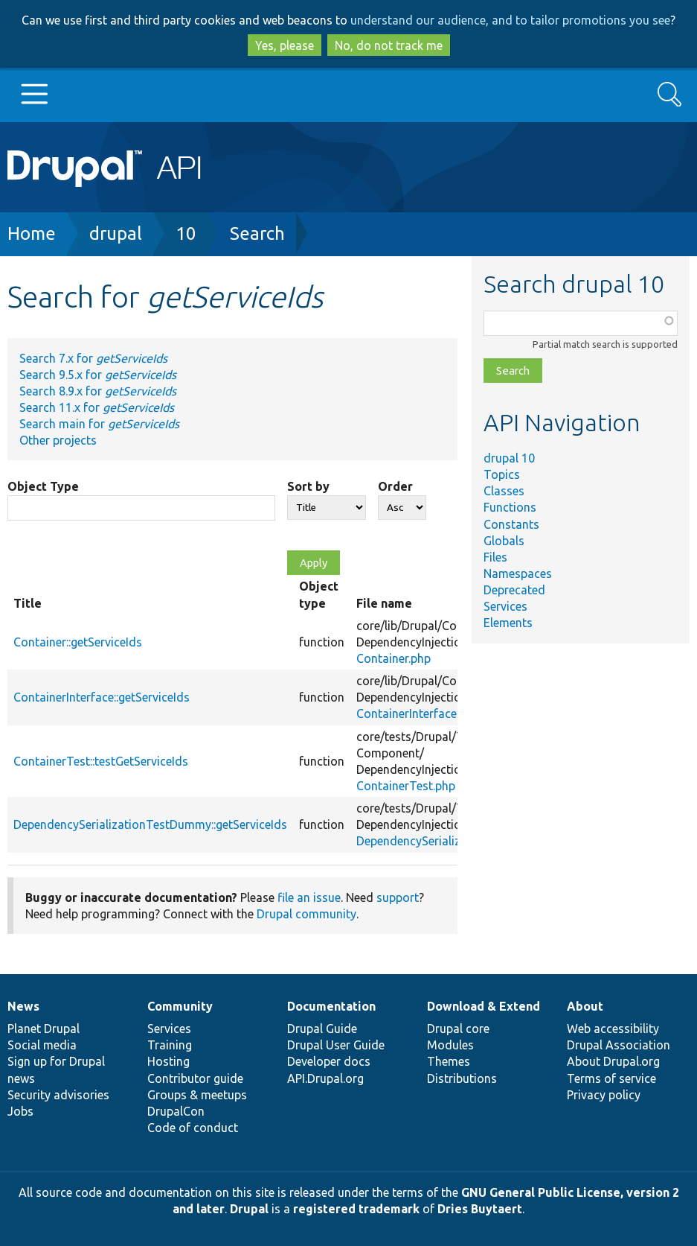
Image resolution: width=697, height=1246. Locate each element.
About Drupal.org (613, 1061)
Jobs (20, 1111)
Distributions (462, 1078)
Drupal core (458, 1028)
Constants (511, 524)
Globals (504, 540)
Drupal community (306, 914)
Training (169, 1045)
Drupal (249, 1208)
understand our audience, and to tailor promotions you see (510, 20)
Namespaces (518, 573)
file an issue (309, 897)
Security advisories (58, 1095)
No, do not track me (389, 45)
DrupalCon (176, 1111)
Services (505, 606)
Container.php (393, 658)
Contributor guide (195, 1078)
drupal (115, 233)
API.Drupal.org (325, 1078)
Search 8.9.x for (97, 391)
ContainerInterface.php (417, 713)
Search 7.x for (93, 358)
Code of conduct (192, 1127)
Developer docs (328, 1061)
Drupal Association (618, 1045)
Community (180, 1006)
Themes (448, 1061)
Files (495, 557)
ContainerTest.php (405, 785)
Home (31, 233)
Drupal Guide (322, 1028)
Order (395, 486)
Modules (450, 1045)
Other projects (58, 440)
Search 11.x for (96, 407)
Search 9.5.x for (97, 374)
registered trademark (356, 1208)
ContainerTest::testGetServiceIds (100, 761)
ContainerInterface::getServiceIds (101, 697)
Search (257, 233)
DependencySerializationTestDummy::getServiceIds (150, 824)
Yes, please (284, 45)
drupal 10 (509, 458)
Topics (502, 474)
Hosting (168, 1061)
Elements (508, 622)
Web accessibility (613, 1028)
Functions (510, 507)
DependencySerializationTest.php (445, 841)
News (23, 1006)
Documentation (331, 1006)
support (397, 897)
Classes (504, 491)
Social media (42, 1045)
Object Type (43, 486)
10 (186, 233)
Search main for (99, 423)
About (585, 1006)
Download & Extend (483, 1006)
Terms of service (611, 1078)
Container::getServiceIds (77, 642)
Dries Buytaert (479, 1208)
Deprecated (514, 590)
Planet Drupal (43, 1028)
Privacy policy (603, 1095)
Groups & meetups (197, 1095)
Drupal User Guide (336, 1045)
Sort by (308, 486)
